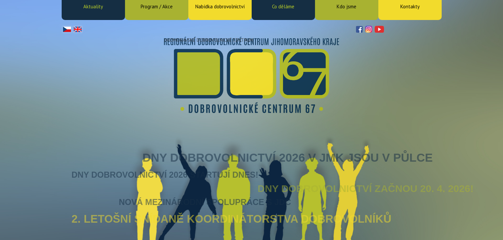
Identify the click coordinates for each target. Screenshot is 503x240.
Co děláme (283, 6)
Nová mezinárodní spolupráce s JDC (205, 202)
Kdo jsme (346, 6)
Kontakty (410, 6)
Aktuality (93, 6)
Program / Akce (157, 6)
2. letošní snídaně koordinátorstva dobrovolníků (232, 219)
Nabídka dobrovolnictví (220, 6)
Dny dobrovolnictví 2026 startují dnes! (165, 174)
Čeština (67, 29)
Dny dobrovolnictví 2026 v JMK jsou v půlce (287, 157)
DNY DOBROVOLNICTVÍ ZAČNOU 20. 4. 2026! (366, 188)
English (77, 29)
